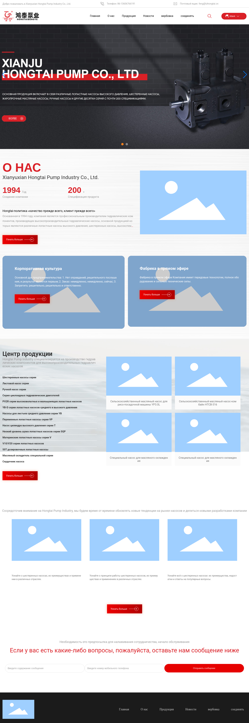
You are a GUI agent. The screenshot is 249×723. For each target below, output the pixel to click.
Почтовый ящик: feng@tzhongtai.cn (199, 3)
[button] (122, 144)
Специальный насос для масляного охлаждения (139, 459)
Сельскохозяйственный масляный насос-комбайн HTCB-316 (207, 403)
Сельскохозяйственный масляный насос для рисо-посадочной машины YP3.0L (138, 403)
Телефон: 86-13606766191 (121, 3)
